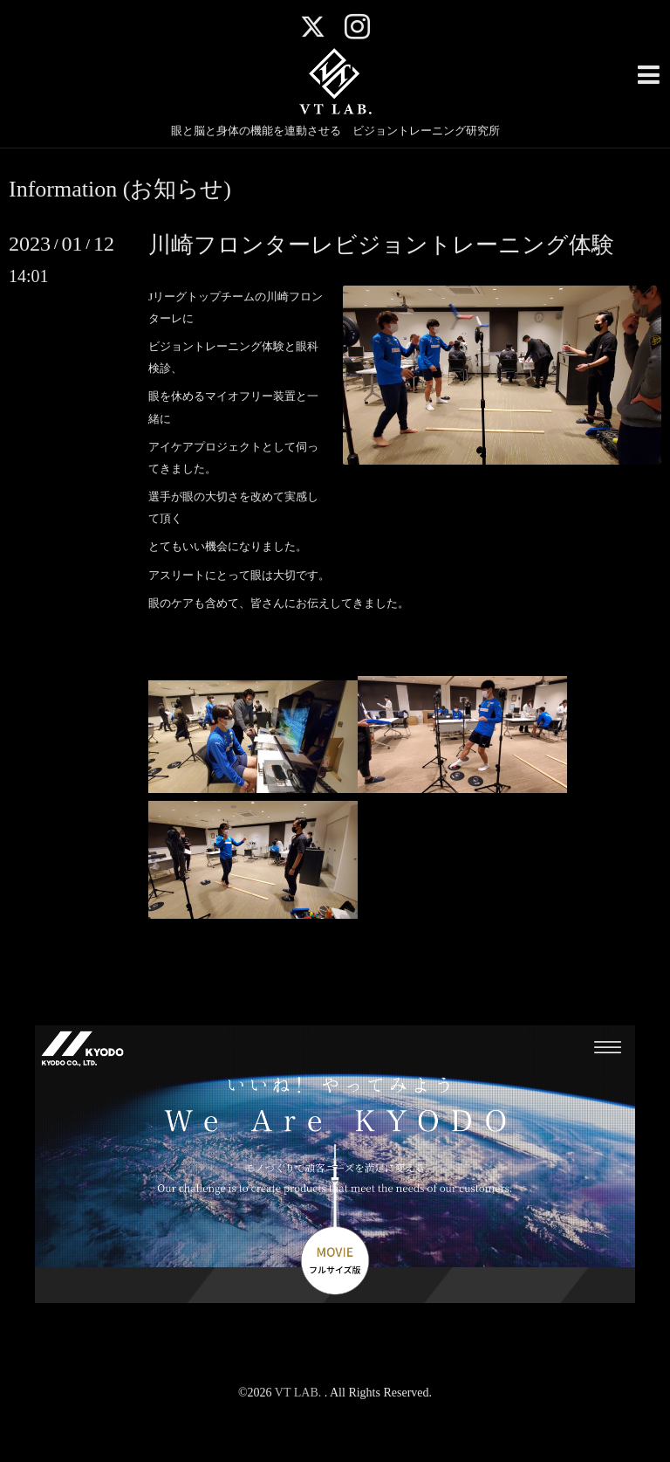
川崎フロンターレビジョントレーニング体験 (381, 245)
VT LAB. (300, 1392)
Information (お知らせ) (120, 189)
